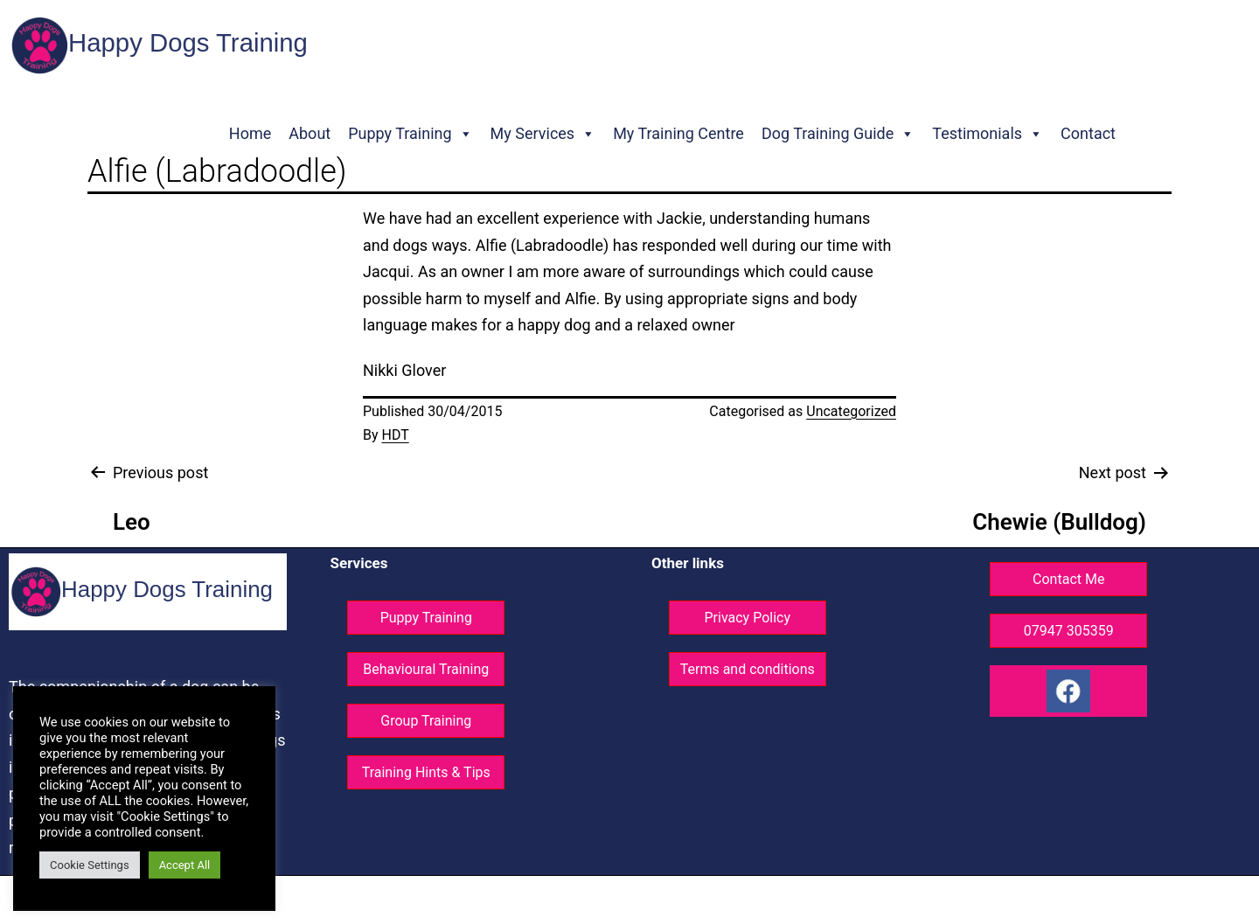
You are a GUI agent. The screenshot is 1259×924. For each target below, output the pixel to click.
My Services (543, 133)
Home (250, 133)
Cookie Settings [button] (89, 865)
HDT (395, 435)
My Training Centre (678, 133)
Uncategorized (851, 411)
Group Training (425, 720)
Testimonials (987, 133)
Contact (1088, 133)
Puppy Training (410, 133)
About (309, 133)
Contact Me (1068, 579)
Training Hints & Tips (426, 772)
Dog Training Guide (838, 133)
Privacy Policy (748, 617)
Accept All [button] (185, 865)
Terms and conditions (747, 669)
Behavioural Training (426, 669)
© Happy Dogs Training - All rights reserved (548, 900)
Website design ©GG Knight (753, 900)
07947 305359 (1069, 630)
